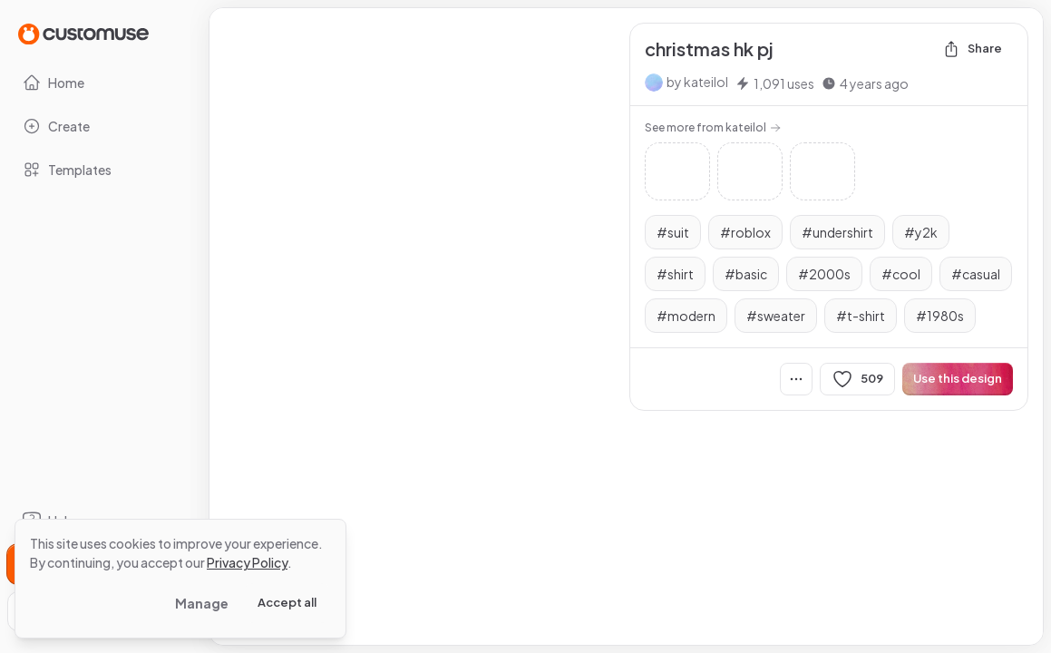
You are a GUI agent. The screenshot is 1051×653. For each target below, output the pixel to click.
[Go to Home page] (83, 33)
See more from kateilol (713, 127)
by (697, 82)
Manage (202, 603)
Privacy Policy (247, 562)
